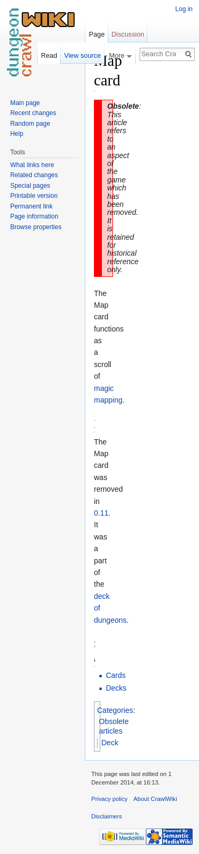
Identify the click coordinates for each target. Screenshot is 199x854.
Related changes (34, 175)
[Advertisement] (148, 210)
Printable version (33, 195)
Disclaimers (106, 816)
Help (16, 133)
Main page (25, 103)
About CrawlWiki (155, 799)
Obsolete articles (114, 726)
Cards (115, 675)
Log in (184, 9)
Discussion (127, 34)
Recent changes (33, 113)
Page (97, 34)
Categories (115, 710)
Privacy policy (109, 799)
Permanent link (31, 206)
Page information (34, 216)
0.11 (101, 513)
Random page (30, 123)
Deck (109, 742)
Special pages (30, 185)
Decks (116, 688)
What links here (32, 165)
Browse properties (36, 227)
